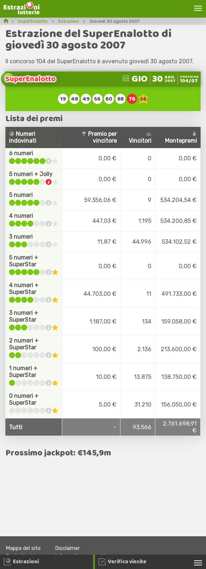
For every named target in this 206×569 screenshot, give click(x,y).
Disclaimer (67, 548)
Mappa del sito (23, 548)
